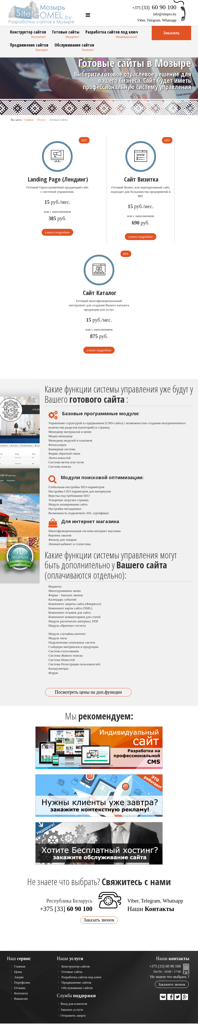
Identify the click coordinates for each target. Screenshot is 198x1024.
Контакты (20, 994)
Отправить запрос (73, 1016)
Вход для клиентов (74, 1004)
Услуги (41, 119)
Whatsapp (169, 20)
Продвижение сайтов (29, 45)
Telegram (153, 20)
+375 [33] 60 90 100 (165, 967)
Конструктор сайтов (28, 32)
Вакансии (20, 999)
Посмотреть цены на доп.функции (88, 692)
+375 (154, 8)
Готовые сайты (65, 32)
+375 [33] (66, 909)
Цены (17, 972)
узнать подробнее (57, 232)
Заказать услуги (72, 1010)
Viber (141, 20)
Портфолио (21, 983)
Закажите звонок (171, 985)
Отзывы (19, 988)
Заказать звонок (99, 920)
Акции (18, 978)
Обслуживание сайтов (74, 45)
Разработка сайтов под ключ (111, 32)
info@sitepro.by (164, 14)
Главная (28, 119)
